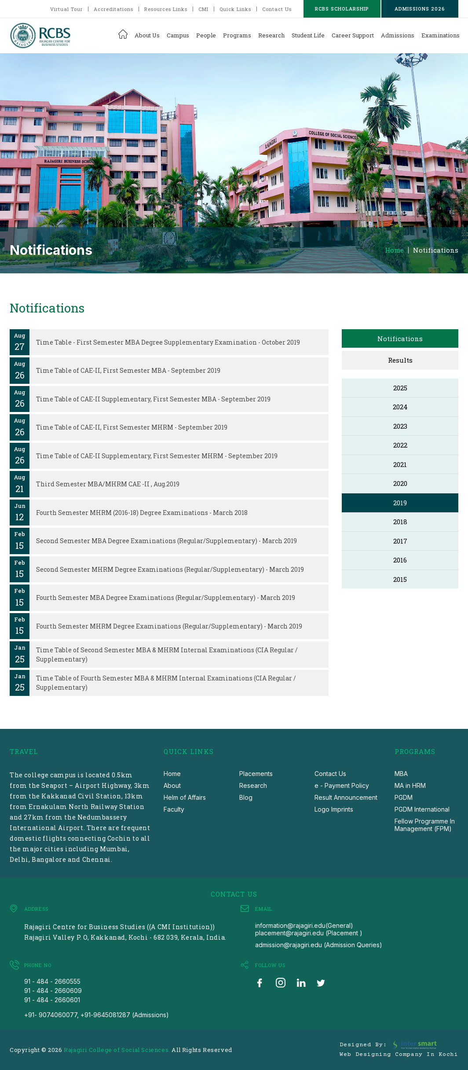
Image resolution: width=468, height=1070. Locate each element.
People (206, 35)
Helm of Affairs (185, 797)
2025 (400, 387)
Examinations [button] (440, 35)
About (172, 785)
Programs (237, 35)
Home (394, 250)
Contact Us (277, 9)
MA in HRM (410, 785)
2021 (400, 464)
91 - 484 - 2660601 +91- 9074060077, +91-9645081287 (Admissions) (96, 1007)
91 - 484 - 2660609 (53, 990)
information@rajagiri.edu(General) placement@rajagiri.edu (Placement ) (308, 929)
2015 (400, 579)
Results (400, 360)
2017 (400, 541)
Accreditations (113, 9)
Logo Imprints (333, 809)
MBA (401, 773)
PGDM (404, 797)
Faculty (174, 809)
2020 (400, 483)
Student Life (308, 35)
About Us (147, 35)
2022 (400, 445)
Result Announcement (345, 797)
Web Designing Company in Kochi (399, 1055)
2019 (400, 502)
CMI (203, 9)
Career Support (353, 35)
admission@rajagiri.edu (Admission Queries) (318, 945)
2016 (400, 559)
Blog (245, 797)
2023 (400, 426)
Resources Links (165, 9)
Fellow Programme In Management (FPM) (425, 824)
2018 (400, 521)
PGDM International (422, 809)
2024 (400, 406)
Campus (178, 35)
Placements (256, 773)
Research (271, 35)
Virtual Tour (66, 9)
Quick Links (235, 9)
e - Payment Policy (341, 785)
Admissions (397, 35)
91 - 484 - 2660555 (52, 981)
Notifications (435, 250)
